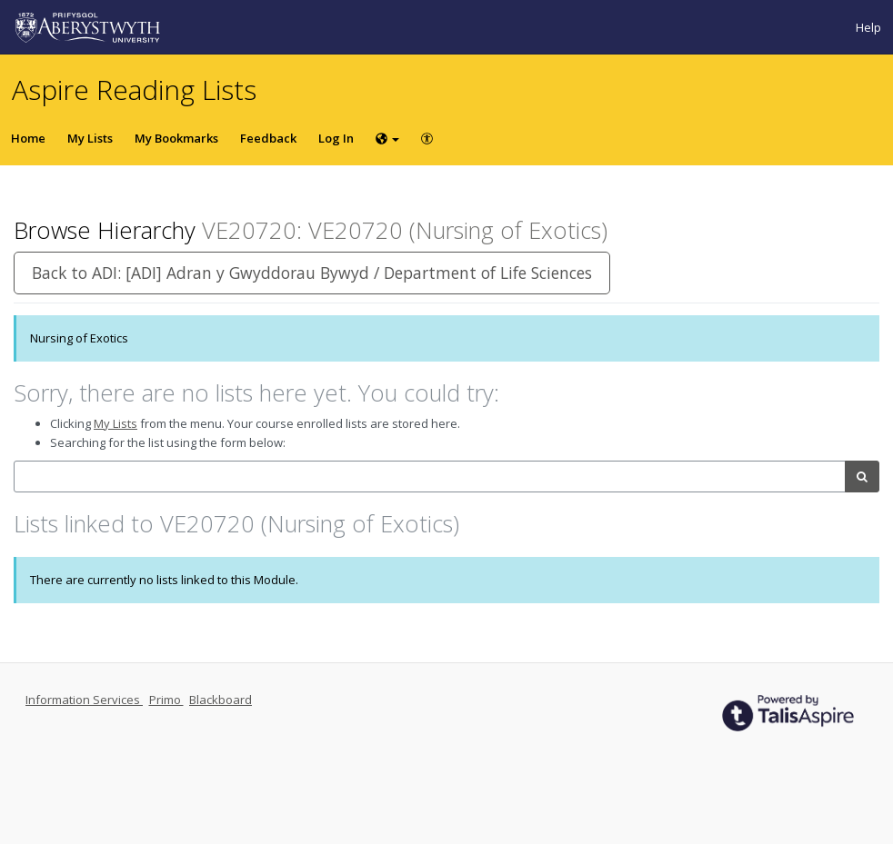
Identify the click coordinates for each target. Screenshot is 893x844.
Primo (166, 699)
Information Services (84, 699)
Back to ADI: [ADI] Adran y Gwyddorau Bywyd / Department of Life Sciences (312, 272)
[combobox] (430, 476)
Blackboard (220, 699)
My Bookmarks (176, 138)
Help (868, 27)
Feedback (268, 138)
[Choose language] (387, 138)
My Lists (90, 138)
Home (28, 138)
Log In (336, 138)
